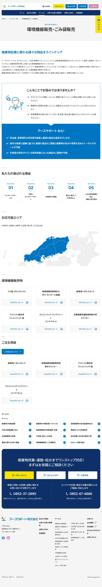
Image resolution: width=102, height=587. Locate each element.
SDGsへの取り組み (85, 442)
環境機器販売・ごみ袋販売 (51, 442)
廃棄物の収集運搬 (16, 423)
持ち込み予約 (71, 6)
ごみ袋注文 (93, 6)
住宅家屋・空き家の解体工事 (85, 436)
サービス (42, 13)
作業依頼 (84, 475)
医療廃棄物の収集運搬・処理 (51, 430)
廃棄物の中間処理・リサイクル (51, 423)
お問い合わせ (59, 6)
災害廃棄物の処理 (16, 436)
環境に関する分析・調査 (16, 442)
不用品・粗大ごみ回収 (51, 436)
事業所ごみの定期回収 (85, 430)
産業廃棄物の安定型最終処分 (85, 423)
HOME (4, 19)
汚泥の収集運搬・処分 (16, 430)
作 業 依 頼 (82, 6)
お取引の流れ (68, 13)
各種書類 (79, 13)
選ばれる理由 (31, 13)
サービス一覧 (14, 19)
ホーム (22, 13)
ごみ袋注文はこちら (11, 352)
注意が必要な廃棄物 (54, 13)
